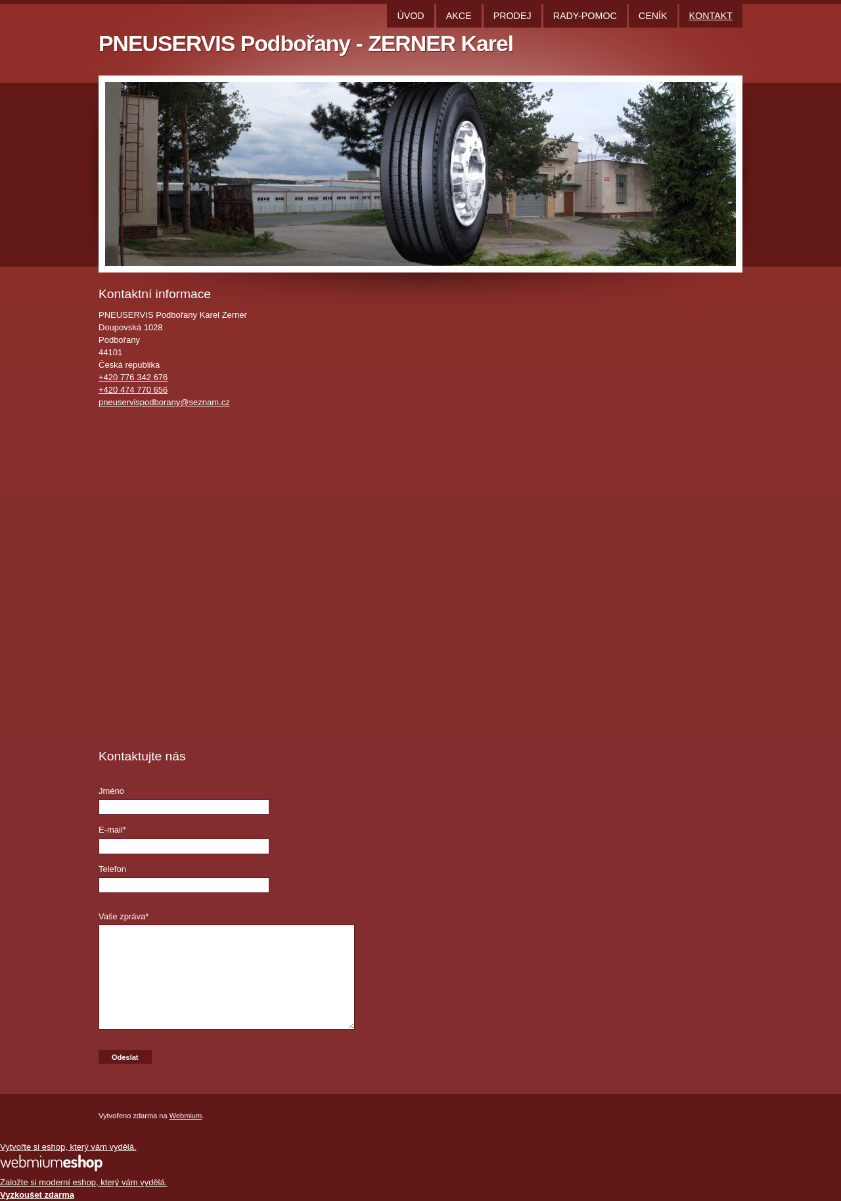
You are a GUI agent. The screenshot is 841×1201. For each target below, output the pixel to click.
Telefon (112, 869)
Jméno (111, 791)
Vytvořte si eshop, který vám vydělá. (68, 1147)
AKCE (459, 16)
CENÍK (653, 16)
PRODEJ (512, 16)
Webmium (186, 1116)
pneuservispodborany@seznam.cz (164, 402)
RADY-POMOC (585, 16)
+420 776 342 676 (133, 377)
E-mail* (112, 830)
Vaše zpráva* (123, 916)
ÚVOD (410, 16)
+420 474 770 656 (133, 390)
